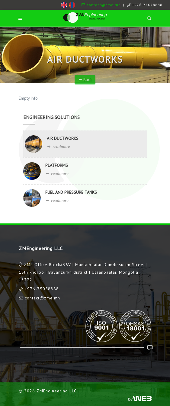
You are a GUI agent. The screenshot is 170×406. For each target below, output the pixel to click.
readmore (58, 146)
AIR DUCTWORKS (63, 138)
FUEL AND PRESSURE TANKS (71, 192)
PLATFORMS (56, 165)
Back (85, 80)
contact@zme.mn (101, 4)
